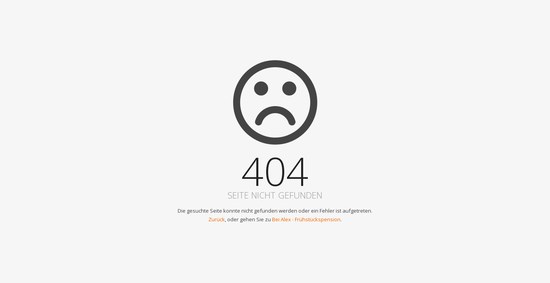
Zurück (216, 219)
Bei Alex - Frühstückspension (306, 219)
